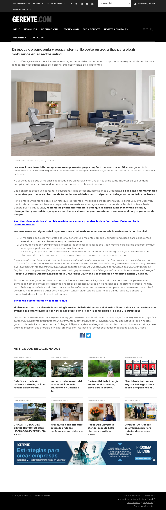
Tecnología (71, 29)
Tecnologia (138, 499)
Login (152, 3)
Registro (142, 3)
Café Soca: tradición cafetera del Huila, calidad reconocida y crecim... (30, 384)
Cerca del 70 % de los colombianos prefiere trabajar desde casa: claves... (138, 429)
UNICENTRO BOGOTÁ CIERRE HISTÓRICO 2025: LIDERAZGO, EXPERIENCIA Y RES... (30, 429)
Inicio (16, 29)
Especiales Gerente (55, 3)
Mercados (148, 495)
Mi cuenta (38, 3)
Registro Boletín (21, 3)
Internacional (50, 29)
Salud (150, 499)
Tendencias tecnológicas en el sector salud (40, 300)
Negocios (30, 29)
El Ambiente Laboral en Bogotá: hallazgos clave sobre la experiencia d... (139, 384)
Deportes (148, 502)
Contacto (37, 37)
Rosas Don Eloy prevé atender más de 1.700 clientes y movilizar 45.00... (101, 429)
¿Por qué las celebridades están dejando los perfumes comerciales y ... (67, 428)
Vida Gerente (91, 29)
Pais (125, 495)
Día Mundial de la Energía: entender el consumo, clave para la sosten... (103, 384)
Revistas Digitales (21, 9)
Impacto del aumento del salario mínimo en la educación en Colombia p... (66, 386)
